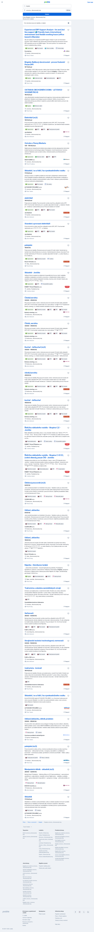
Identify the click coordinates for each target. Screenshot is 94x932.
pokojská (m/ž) (31, 746)
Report (66, 55)
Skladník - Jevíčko (32, 272)
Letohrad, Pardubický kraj (45, 843)
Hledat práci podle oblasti (45, 868)
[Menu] (2, 2)
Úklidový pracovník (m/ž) (35, 483)
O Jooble (25, 915)
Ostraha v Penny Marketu (35, 143)
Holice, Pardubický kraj (44, 835)
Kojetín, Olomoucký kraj (44, 854)
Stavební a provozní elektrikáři (37, 224)
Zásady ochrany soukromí (61, 920)
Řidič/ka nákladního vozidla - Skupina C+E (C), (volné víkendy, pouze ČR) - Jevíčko (44, 456)
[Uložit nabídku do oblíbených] (68, 30)
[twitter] (83, 912)
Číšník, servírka (31, 323)
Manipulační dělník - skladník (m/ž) (39, 769)
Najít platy (57, 924)
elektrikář (29, 198)
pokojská (28, 245)
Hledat (47, 14)
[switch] (69, 23)
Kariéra (24, 925)
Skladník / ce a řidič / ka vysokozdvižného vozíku (45, 170)
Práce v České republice (61, 916)
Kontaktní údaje (26, 919)
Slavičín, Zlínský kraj (44, 833)
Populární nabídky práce (44, 866)
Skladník (28, 797)
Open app (90, 2)
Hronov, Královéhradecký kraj (46, 856)
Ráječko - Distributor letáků (36, 565)
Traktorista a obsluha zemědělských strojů (43, 588)
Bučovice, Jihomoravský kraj (45, 837)
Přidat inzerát (42, 914)
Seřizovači (29, 613)
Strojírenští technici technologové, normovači (44, 641)
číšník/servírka (31, 373)
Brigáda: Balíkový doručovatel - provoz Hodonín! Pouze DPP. (45, 63)
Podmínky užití (58, 918)
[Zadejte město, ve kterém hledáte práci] (47, 10)
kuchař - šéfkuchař (33, 400)
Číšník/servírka (31, 298)
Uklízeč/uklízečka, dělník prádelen (39, 719)
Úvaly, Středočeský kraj (44, 848)
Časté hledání (27, 827)
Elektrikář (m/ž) (31, 117)
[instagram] (79, 912)
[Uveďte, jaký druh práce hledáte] (47, 6)
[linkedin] (88, 912)
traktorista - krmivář (33, 668)
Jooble (11, 928)
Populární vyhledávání (60, 914)
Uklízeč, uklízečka (32, 510)
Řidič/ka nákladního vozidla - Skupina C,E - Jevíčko (43, 428)
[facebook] (75, 912)
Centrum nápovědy (27, 917)
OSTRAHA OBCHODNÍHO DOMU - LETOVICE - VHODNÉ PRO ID (44, 91)
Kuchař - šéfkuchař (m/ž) (35, 347)
